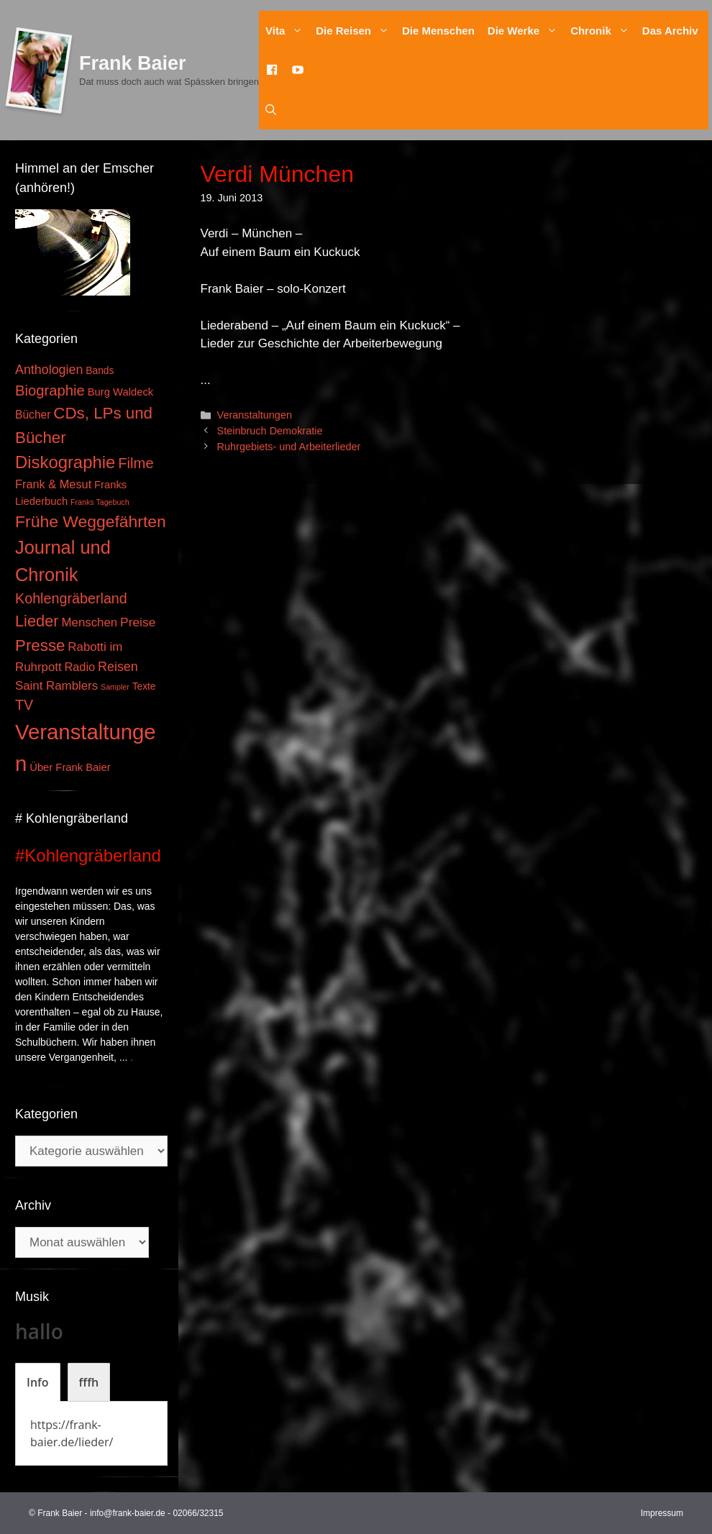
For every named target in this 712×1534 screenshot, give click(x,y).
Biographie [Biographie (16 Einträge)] (50, 390)
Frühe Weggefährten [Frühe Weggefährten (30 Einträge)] (90, 521)
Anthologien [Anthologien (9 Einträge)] (49, 369)
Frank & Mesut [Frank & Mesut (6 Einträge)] (53, 484)
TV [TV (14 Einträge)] (24, 705)
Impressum (662, 1513)
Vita (287, 30)
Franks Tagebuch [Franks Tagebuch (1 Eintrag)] (99, 502)
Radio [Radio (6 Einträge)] (80, 666)
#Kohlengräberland (88, 855)
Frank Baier (132, 63)
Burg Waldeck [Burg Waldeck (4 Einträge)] (120, 392)
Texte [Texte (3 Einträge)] (144, 686)
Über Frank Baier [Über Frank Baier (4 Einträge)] (70, 767)
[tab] (37, 1382)
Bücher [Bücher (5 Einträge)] (32, 414)
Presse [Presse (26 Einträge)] (40, 645)
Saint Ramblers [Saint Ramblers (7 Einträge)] (56, 686)
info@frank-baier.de (127, 1513)
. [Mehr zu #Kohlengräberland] (131, 1057)
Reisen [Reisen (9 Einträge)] (118, 666)
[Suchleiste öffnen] (271, 109)
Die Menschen (438, 30)
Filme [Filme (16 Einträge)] (136, 463)
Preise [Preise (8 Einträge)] (137, 622)
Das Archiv (670, 30)
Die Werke (526, 30)
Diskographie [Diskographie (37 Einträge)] (65, 462)
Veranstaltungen (254, 415)
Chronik (603, 30)
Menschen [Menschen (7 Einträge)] (89, 622)
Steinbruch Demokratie (270, 431)
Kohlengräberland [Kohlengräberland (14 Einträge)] (71, 598)
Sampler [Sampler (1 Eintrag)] (115, 686)
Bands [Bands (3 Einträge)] (100, 370)
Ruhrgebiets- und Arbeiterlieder (289, 446)
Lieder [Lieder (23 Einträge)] (37, 621)
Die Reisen (356, 30)
